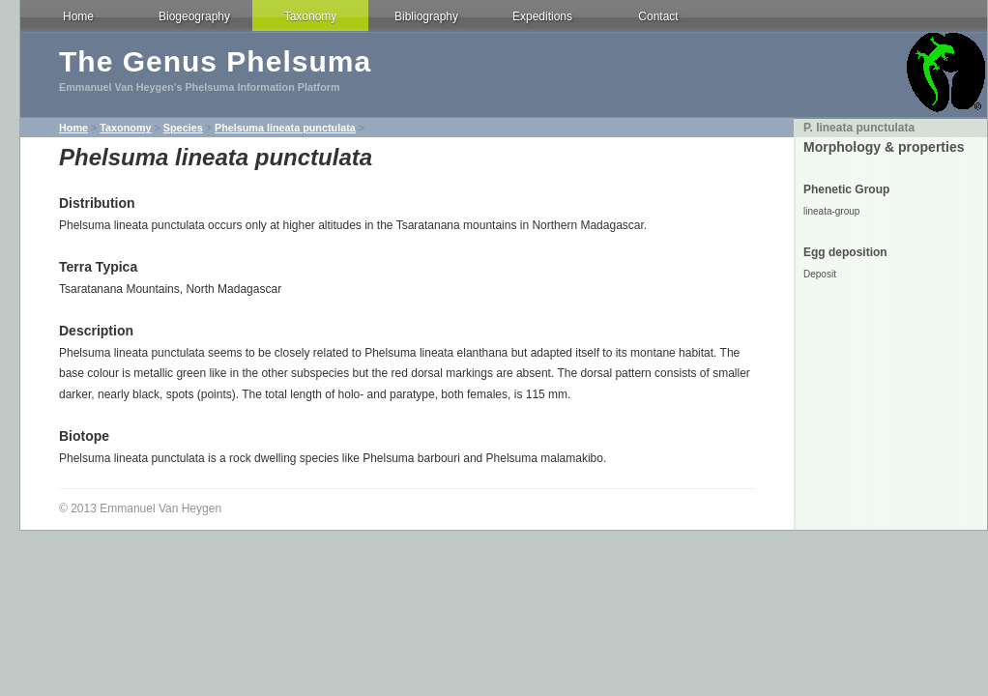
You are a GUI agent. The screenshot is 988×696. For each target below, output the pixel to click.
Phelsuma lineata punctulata (285, 127)
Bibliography (426, 16)
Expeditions (542, 16)
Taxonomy (310, 16)
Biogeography (194, 16)
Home (78, 16)
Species (183, 127)
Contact (658, 16)
